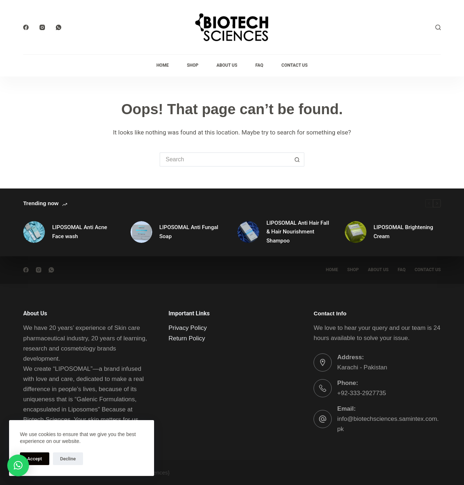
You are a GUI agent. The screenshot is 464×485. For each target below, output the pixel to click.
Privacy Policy (188, 327)
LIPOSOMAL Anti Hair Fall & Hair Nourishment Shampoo (297, 232)
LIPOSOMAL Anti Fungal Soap (189, 232)
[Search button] (297, 159)
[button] (18, 465)
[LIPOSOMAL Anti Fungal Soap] (141, 232)
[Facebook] (26, 27)
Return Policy (187, 338)
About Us (226, 65)
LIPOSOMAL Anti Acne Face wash (79, 232)
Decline (68, 458)
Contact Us (294, 65)
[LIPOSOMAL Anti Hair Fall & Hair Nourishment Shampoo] (248, 232)
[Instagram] (42, 27)
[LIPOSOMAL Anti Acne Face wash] (34, 232)
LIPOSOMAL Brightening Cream (403, 232)
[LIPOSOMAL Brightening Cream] (355, 232)
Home (162, 65)
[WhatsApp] (58, 27)
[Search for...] (225, 159)
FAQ (260, 65)
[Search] (438, 27)
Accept (34, 458)
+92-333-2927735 (361, 393)
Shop (192, 65)
